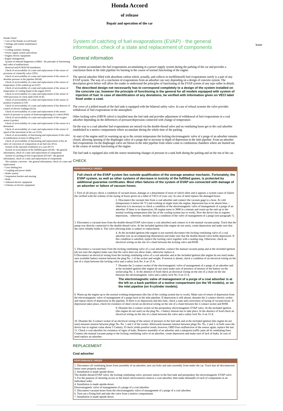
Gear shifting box (13, 167)
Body (7, 179)
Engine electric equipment (17, 55)
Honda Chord (9, 38)
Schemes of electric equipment (20, 185)
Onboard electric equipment (18, 182)
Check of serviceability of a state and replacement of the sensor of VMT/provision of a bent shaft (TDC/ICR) (35, 95)
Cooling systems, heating (17, 49)
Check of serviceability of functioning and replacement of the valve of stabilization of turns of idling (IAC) (36, 136)
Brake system (11, 173)
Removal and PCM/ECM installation (22, 67)
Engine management (14, 58)
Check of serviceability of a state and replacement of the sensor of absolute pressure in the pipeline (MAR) (35, 78)
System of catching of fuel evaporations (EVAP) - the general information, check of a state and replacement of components (33, 157)
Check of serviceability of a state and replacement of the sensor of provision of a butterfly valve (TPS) (35, 72)
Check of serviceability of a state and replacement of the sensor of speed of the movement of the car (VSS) (35, 130)
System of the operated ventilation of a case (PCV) (29, 146)
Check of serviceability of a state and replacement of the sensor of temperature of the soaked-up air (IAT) (35, 83)
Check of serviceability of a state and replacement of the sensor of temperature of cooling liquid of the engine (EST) (35, 89)
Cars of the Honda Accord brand (20, 41)
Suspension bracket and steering (20, 176)
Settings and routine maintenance (21, 43)
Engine (8, 46)
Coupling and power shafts (18, 170)
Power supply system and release (21, 52)
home (259, 44)
